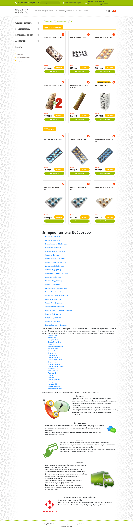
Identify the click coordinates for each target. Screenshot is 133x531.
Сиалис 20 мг (52, 351)
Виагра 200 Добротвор (53, 240)
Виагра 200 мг (53, 340)
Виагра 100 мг (53, 335)
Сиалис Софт (52, 362)
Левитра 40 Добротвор (53, 270)
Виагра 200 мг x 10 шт (78, 38)
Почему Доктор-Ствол (23, 58)
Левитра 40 (52, 373)
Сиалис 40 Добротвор (52, 284)
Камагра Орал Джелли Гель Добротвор (59, 310)
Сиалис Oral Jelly (54, 357)
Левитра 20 (52, 377)
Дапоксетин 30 (53, 371)
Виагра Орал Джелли (55, 346)
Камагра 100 (52, 384)
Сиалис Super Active (55, 360)
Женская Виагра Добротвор (55, 251)
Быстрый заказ (54, 71)
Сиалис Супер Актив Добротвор (56, 292)
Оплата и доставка (65, 11)
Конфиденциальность (50, 11)
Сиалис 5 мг (52, 353)
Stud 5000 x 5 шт (101, 86)
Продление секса (22, 29)
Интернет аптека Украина (73, 3)
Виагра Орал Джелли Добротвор (56, 288)
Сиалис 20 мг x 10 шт (78, 139)
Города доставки (22, 61)
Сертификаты (83, 11)
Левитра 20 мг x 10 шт (104, 187)
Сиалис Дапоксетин (55, 380)
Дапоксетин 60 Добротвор (54, 266)
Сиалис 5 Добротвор (52, 321)
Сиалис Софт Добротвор (53, 303)
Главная (38, 11)
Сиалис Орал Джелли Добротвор (56, 295)
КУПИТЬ (59, 68)
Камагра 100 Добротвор (53, 281)
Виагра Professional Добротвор (56, 244)
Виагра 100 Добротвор (53, 236)
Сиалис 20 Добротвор (52, 255)
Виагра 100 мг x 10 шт (53, 139)
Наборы (18, 47)
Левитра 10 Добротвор (53, 314)
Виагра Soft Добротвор (53, 248)
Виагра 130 (52, 338)
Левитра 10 (52, 375)
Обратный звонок (50, 3)
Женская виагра (53, 349)
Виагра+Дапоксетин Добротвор (56, 325)
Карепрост (51, 382)
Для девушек (20, 41)
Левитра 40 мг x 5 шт (103, 38)
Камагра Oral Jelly (54, 386)
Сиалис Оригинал (54, 364)
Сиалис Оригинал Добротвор (55, 259)
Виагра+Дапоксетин (55, 388)
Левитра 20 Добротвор (53, 299)
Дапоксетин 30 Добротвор (54, 307)
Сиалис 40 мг (52, 355)
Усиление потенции (23, 23)
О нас (75, 11)
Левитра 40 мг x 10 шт (53, 38)
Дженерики (20, 54)
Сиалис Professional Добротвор (56, 262)
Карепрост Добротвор (53, 277)
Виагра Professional (55, 342)
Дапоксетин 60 (53, 368)
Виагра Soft (52, 344)
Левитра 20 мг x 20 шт (53, 86)
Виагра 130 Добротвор (53, 318)
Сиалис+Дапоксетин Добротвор (56, 273)
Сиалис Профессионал (56, 366)
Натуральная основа (24, 35)
